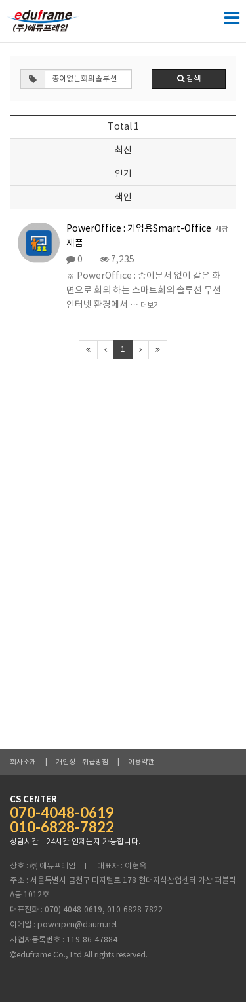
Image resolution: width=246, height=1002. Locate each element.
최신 (123, 150)
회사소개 (23, 762)
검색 (189, 79)
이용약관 (141, 762)
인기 (123, 174)
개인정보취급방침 (82, 762)
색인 (123, 197)
